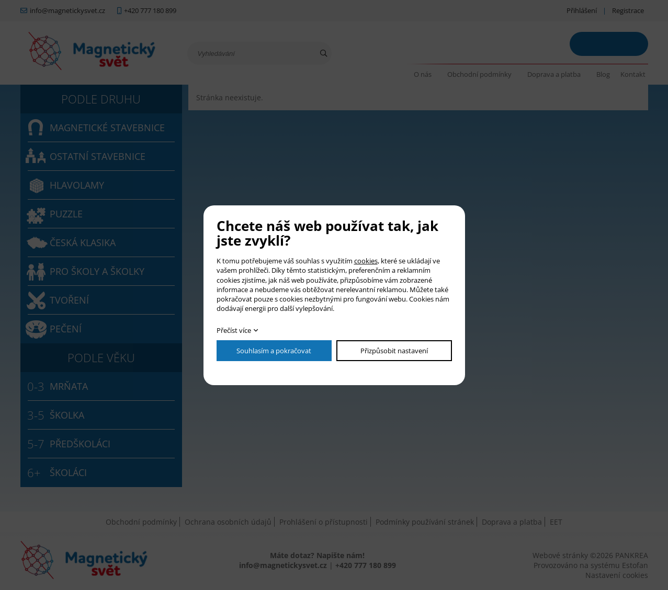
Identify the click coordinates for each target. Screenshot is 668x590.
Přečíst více (234, 330)
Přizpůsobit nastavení (394, 350)
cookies (366, 260)
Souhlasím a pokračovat (273, 350)
